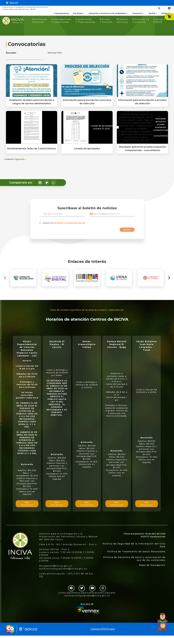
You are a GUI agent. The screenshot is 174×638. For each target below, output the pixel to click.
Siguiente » (20, 159)
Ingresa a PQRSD (159, 20)
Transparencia (61, 13)
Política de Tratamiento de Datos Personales (136, 551)
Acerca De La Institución (140, 20)
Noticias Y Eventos (106, 20)
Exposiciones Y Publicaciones (85, 20)
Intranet (165, 13)
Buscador (11, 52)
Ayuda (153, 13)
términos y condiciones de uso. (70, 223)
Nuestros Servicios (122, 20)
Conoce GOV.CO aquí (103, 629)
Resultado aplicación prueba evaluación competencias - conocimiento (160, 127)
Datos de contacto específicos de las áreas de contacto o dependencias (87, 310)
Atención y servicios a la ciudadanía (108, 13)
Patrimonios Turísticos (39, 20)
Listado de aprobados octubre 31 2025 (101, 127)
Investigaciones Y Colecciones (61, 20)
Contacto (138, 13)
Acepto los (64, 223)
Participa (79, 13)
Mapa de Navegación (152, 565)
